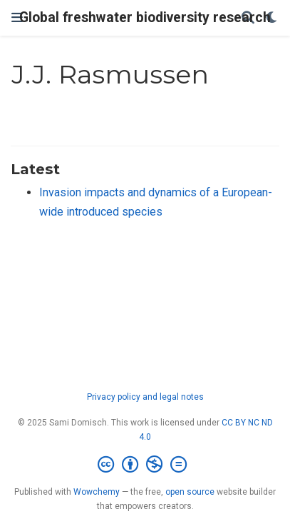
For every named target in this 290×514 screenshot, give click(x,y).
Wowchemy (96, 492)
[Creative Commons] (145, 464)
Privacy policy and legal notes (145, 397)
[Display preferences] (272, 18)
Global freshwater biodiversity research (145, 17)
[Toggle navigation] (17, 17)
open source (189, 492)
